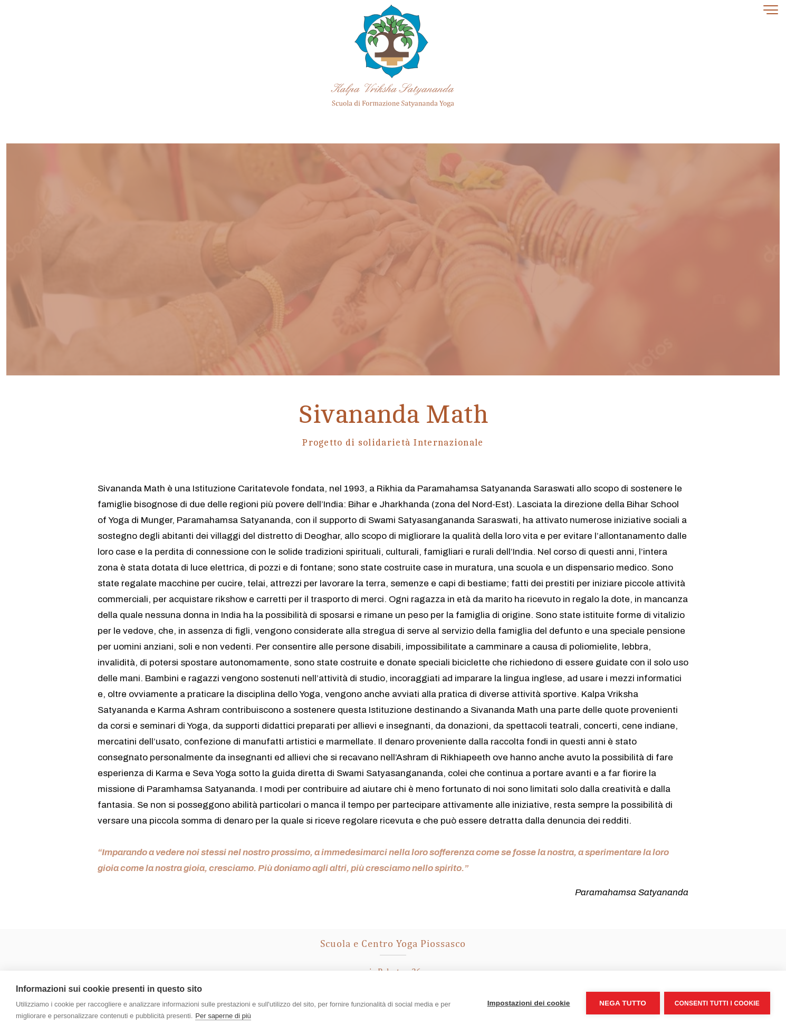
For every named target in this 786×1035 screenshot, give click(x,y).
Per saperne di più (223, 1016)
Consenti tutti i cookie (717, 1003)
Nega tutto (621, 1003)
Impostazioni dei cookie (527, 1003)
